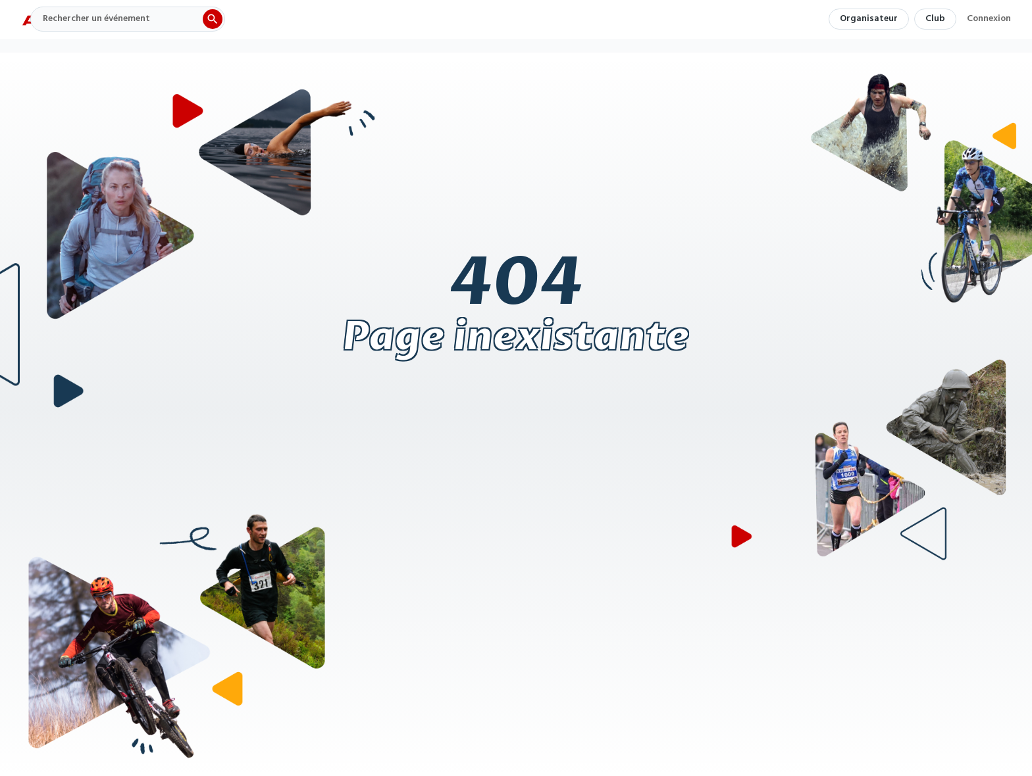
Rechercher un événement (96, 18)
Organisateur (869, 18)
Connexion (989, 20)
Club (935, 18)
